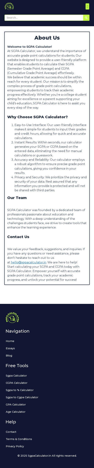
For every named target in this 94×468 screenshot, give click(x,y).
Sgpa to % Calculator (20, 390)
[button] (87, 6)
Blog (9, 355)
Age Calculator (15, 411)
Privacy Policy (15, 446)
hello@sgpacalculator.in (28, 262)
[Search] (86, 18)
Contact (11, 431)
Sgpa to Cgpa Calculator (22, 397)
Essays (10, 348)
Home (10, 341)
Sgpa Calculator (16, 375)
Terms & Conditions (19, 439)
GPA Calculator (16, 404)
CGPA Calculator (16, 382)
